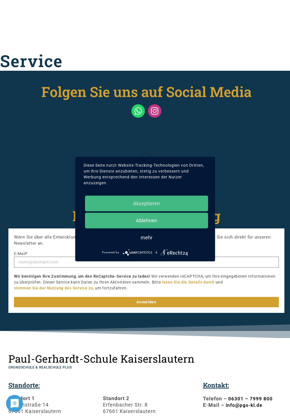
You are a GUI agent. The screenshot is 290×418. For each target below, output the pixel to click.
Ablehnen (146, 220)
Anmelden (146, 302)
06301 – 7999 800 (250, 399)
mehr (146, 237)
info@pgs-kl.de (245, 405)
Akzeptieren (146, 203)
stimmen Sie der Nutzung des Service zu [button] (53, 288)
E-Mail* (21, 253)
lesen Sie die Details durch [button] (188, 282)
